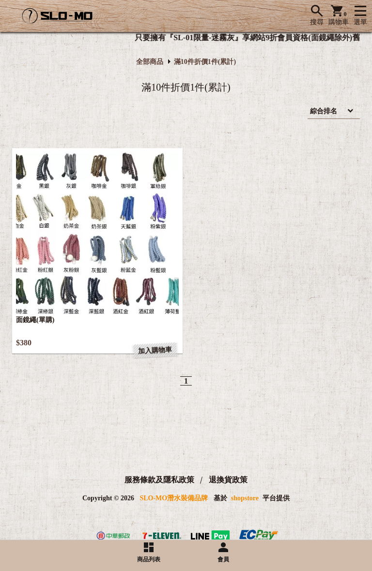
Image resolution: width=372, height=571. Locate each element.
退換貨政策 (228, 480)
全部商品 (149, 61)
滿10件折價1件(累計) (205, 61)
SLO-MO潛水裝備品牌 (174, 498)
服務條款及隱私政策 (159, 480)
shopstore (245, 498)
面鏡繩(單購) (35, 320)
